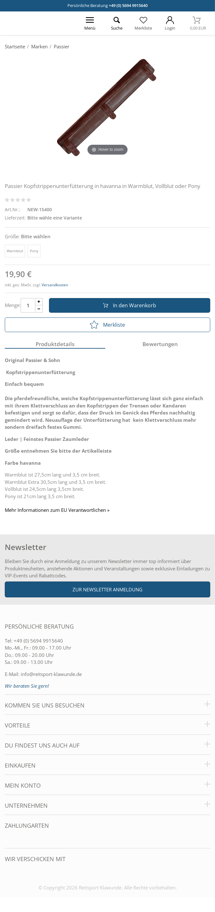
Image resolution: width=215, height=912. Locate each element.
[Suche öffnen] (116, 23)
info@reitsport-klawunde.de (51, 674)
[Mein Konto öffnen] (170, 23)
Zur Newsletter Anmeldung (107, 589)
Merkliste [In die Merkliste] (107, 325)
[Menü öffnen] (89, 23)
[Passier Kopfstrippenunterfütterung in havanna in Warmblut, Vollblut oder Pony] (107, 106)
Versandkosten (55, 285)
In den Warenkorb (129, 305)
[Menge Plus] (39, 301)
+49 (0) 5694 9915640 (128, 5)
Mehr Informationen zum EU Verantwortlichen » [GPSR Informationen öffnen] (57, 510)
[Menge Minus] (39, 309)
